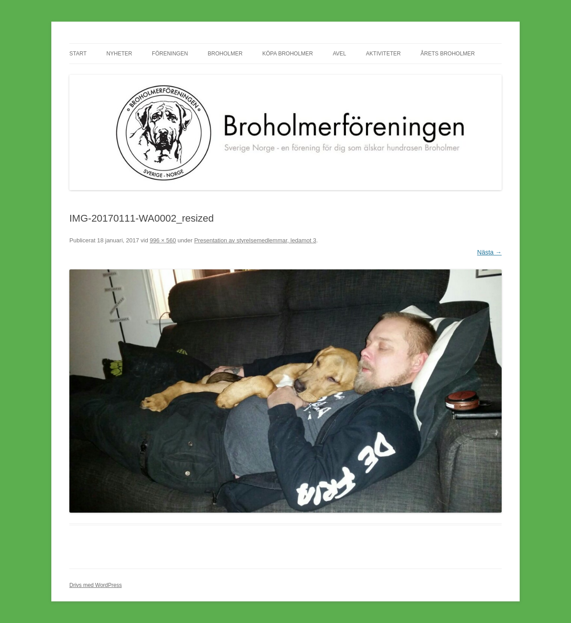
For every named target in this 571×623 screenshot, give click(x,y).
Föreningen (170, 53)
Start (77, 53)
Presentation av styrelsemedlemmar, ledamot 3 (255, 240)
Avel (339, 53)
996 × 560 (163, 240)
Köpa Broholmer (288, 53)
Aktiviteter (383, 53)
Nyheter (119, 53)
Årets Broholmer (448, 53)
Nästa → (489, 252)
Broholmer (225, 53)
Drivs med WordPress (95, 585)
